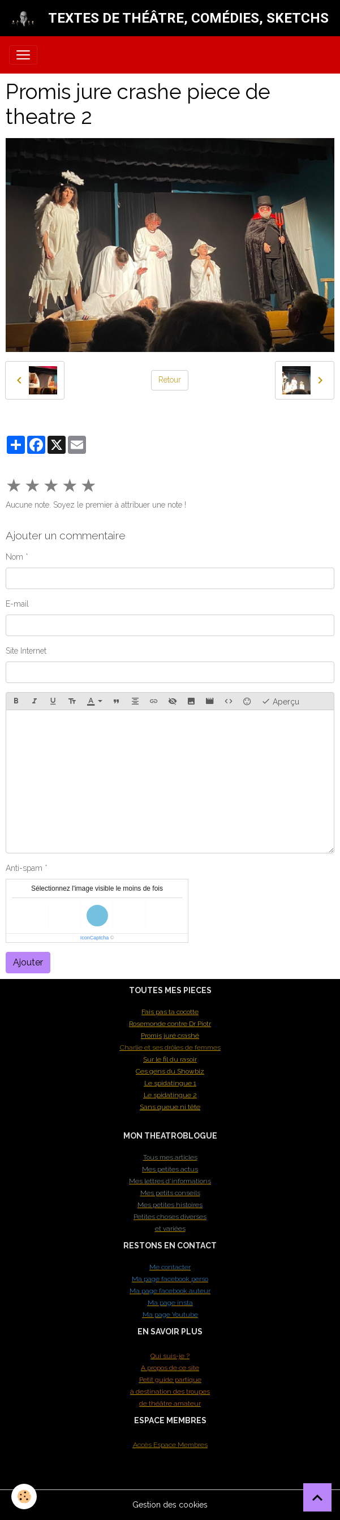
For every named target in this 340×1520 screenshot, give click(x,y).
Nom (14, 556)
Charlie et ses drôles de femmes (170, 1047)
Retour (169, 379)
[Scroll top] (317, 1497)
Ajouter (28, 962)
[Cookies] (24, 1496)
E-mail (17, 603)
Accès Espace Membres (170, 1445)
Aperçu (280, 701)
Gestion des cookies (170, 1504)
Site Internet (26, 650)
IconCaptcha (94, 938)
